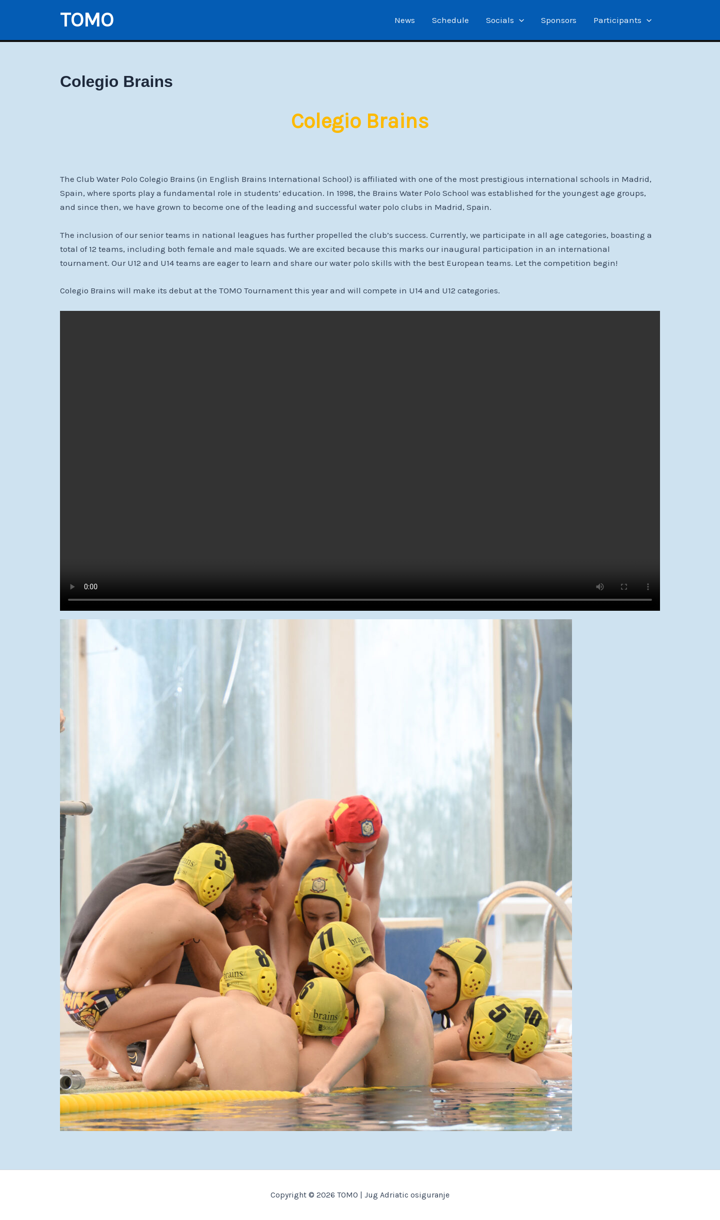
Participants (623, 20)
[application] (519, 20)
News (404, 20)
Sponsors (558, 20)
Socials (505, 20)
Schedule (450, 20)
